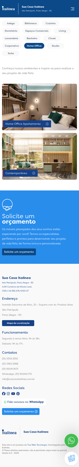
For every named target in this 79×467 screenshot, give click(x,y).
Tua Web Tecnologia (37, 445)
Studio (55, 45)
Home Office (34, 45)
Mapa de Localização (18, 323)
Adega (11, 23)
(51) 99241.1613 (10, 368)
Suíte (11, 53)
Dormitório (11, 30)
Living (62, 30)
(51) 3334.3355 (10, 358)
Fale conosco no (24, 402)
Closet (52, 38)
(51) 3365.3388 (10, 363)
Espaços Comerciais (36, 30)
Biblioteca (31, 23)
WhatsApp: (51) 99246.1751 (17, 373)
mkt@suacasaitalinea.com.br (18, 379)
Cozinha (51, 23)
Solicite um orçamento (19, 252)
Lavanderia (11, 38)
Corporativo (12, 45)
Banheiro (32, 38)
